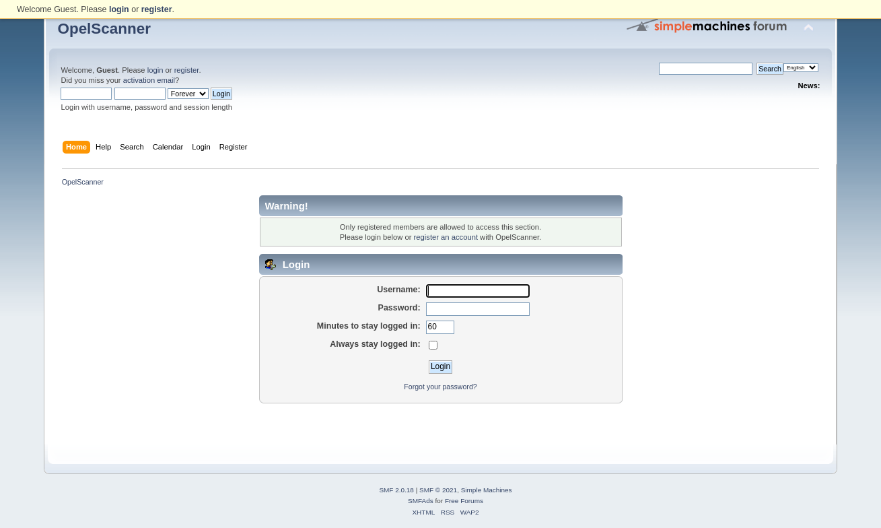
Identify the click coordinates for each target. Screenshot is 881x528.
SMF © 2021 (438, 490)
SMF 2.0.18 (396, 490)
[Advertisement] (440, 424)
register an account (446, 237)
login (155, 70)
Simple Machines (486, 490)
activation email (149, 80)
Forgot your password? (440, 387)
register (186, 70)
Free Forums (464, 500)
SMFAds (420, 500)
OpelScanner (104, 28)
